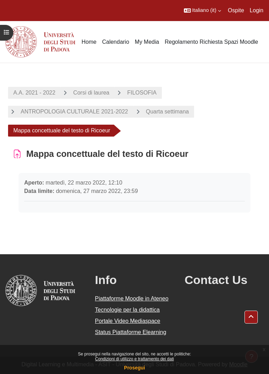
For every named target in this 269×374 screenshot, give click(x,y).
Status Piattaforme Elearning (130, 332)
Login (256, 10)
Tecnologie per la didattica (127, 310)
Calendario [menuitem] (115, 42)
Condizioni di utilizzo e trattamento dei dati (134, 358)
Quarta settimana (167, 112)
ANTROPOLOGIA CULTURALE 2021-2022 (74, 112)
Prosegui (134, 367)
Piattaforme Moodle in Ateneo (131, 299)
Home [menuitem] (89, 42)
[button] (202, 10)
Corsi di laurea (91, 93)
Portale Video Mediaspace (127, 321)
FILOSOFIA (142, 93)
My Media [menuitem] (147, 42)
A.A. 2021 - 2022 (34, 93)
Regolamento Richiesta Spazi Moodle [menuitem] (211, 42)
